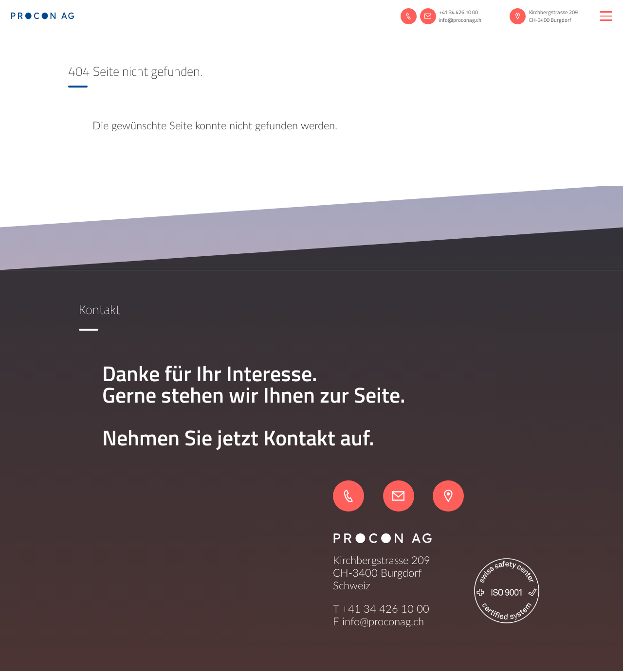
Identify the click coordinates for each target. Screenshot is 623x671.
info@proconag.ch (460, 20)
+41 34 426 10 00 (458, 12)
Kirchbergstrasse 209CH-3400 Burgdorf (553, 16)
